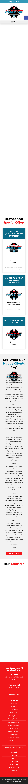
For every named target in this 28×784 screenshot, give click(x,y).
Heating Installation (14, 719)
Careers (14, 758)
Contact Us (14, 770)
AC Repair (14, 703)
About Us (14, 755)
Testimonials (14, 761)
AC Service (14, 706)
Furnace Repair (14, 728)
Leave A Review (13, 553)
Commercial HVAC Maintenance (13, 744)
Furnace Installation (14, 722)
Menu (14, 22)
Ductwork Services (13, 737)
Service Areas (14, 764)
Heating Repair (14, 712)
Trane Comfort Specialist (14, 731)
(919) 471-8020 (14, 1)
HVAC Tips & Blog (14, 767)
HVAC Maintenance (14, 741)
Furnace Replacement (14, 725)
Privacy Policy (18, 781)
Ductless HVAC (14, 734)
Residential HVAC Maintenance (14, 747)
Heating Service (14, 716)
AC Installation (14, 709)
